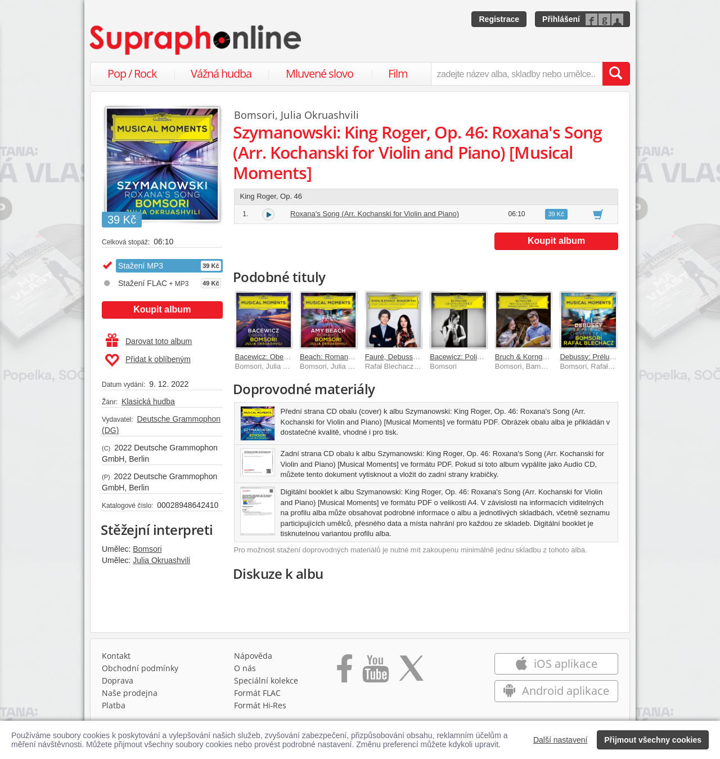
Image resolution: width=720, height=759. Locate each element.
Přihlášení (561, 19)
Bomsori (147, 548)
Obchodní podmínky (140, 668)
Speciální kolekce (266, 680)
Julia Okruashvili (161, 560)
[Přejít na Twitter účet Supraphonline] (411, 672)
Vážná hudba (221, 73)
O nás (245, 668)
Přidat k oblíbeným (148, 360)
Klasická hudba (148, 401)
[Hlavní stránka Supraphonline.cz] (196, 40)
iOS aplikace (556, 663)
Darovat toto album (149, 341)
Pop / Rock (132, 73)
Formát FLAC (257, 692)
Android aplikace (556, 690)
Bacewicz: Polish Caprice (471, 356)
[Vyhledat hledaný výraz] (616, 74)
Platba (113, 705)
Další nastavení (560, 739)
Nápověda (253, 655)
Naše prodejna (130, 692)
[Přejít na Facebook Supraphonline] (344, 672)
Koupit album (162, 309)
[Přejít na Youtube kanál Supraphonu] (375, 672)
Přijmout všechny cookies (652, 739)
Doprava (117, 680)
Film (398, 73)
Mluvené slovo (319, 73)
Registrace (499, 19)
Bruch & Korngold (523, 356)
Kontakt (116, 655)
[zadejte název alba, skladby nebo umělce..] (516, 74)
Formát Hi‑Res (260, 705)
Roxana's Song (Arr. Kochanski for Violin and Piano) (374, 213)
